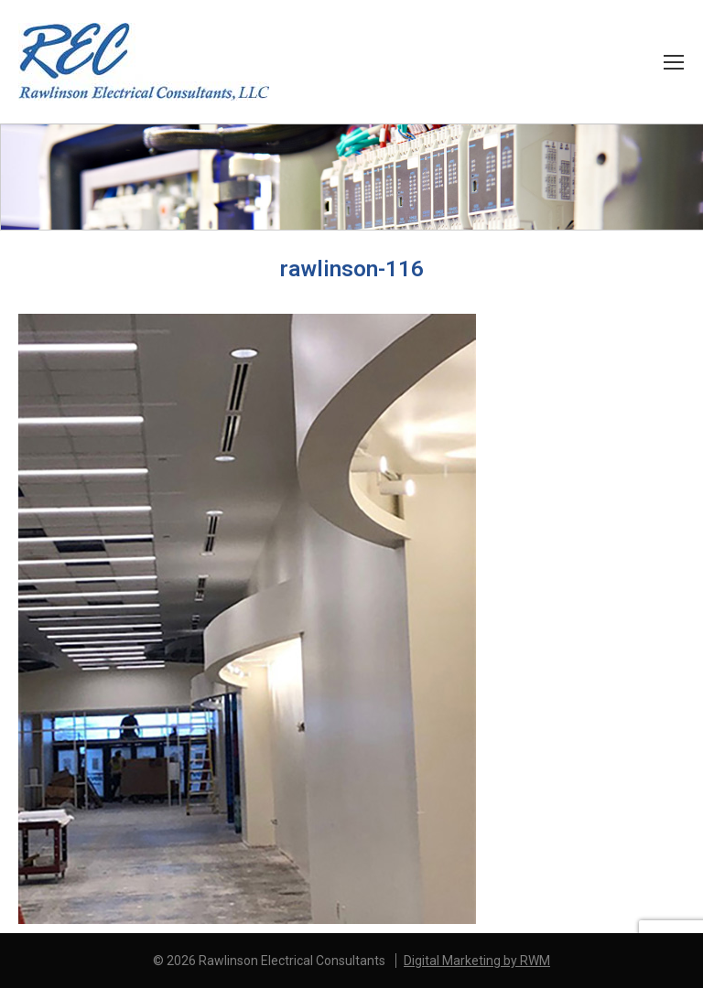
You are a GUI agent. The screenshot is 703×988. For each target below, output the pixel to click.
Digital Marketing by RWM (477, 960)
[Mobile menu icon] (674, 62)
